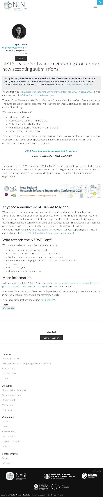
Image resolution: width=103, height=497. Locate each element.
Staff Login (95, 471)
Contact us (8, 409)
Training (6, 378)
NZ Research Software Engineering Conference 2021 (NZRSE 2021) (58, 91)
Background (8, 399)
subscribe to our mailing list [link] (33, 286)
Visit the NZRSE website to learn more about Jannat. (47, 232)
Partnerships (9, 436)
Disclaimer (52, 495)
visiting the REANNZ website (78, 84)
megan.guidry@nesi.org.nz (14, 47)
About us (7, 385)
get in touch (48, 299)
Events (6, 421)
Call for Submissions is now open (37, 95)
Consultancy (8, 368)
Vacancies (7, 404)
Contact (21, 58)
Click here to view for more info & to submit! (51, 151)
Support (6, 457)
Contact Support (51, 337)
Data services (9, 373)
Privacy (61, 495)
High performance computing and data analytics (26, 363)
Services (6, 354)
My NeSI (7, 462)
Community (8, 308)
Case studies (9, 431)
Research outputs (11, 441)
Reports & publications (14, 389)
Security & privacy (11, 394)
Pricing (5, 446)
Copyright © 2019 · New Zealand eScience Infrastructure (23, 495)
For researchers (10, 453)
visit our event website (67, 282)
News (5, 426)
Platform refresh (11, 358)
